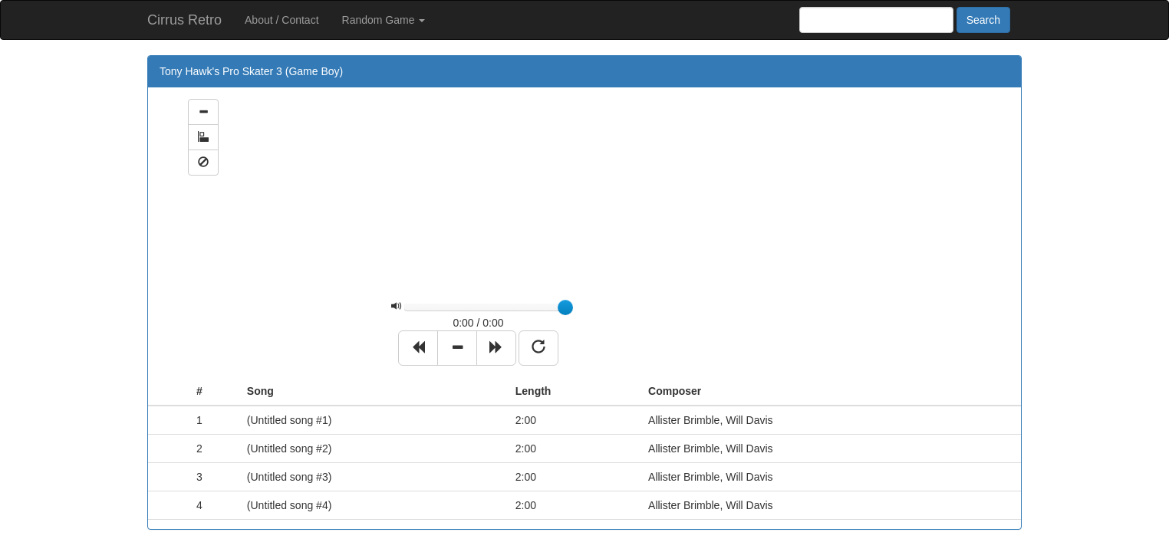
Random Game (384, 20)
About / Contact (282, 20)
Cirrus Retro (184, 20)
